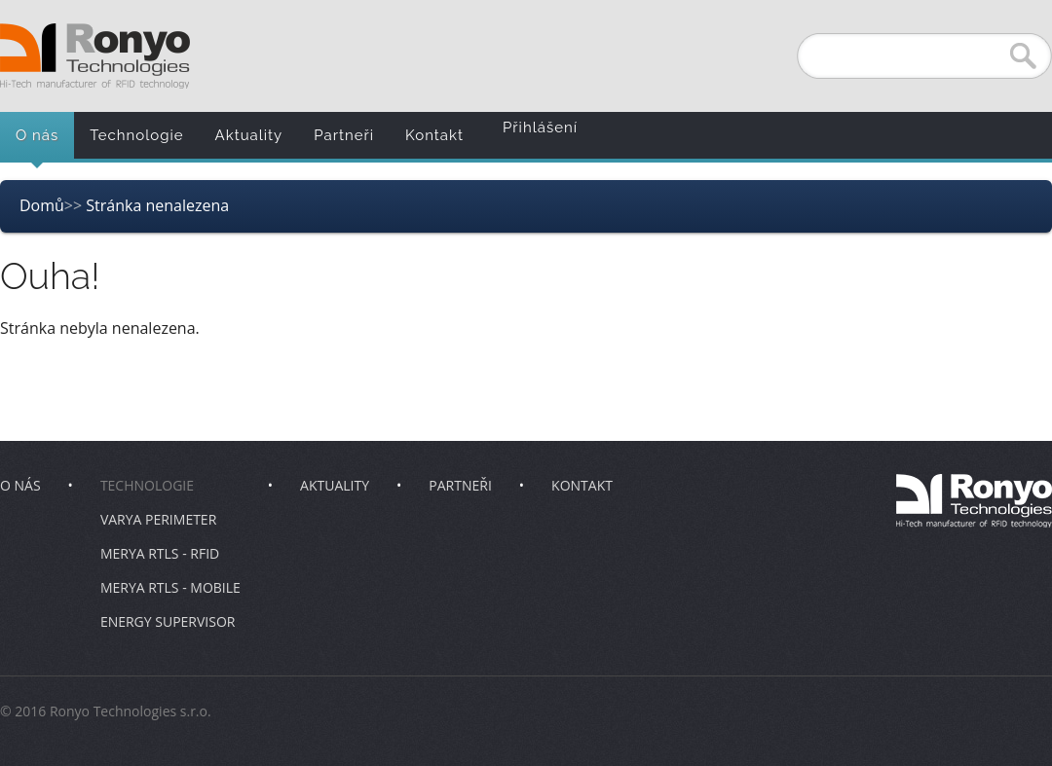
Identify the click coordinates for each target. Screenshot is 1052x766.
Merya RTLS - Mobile (170, 587)
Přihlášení (540, 127)
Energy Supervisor (168, 621)
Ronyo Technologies (95, 56)
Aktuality (249, 135)
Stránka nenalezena (157, 205)
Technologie (136, 135)
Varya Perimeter (158, 519)
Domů (41, 205)
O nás (37, 135)
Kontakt (434, 135)
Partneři (344, 135)
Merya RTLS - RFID (159, 553)
